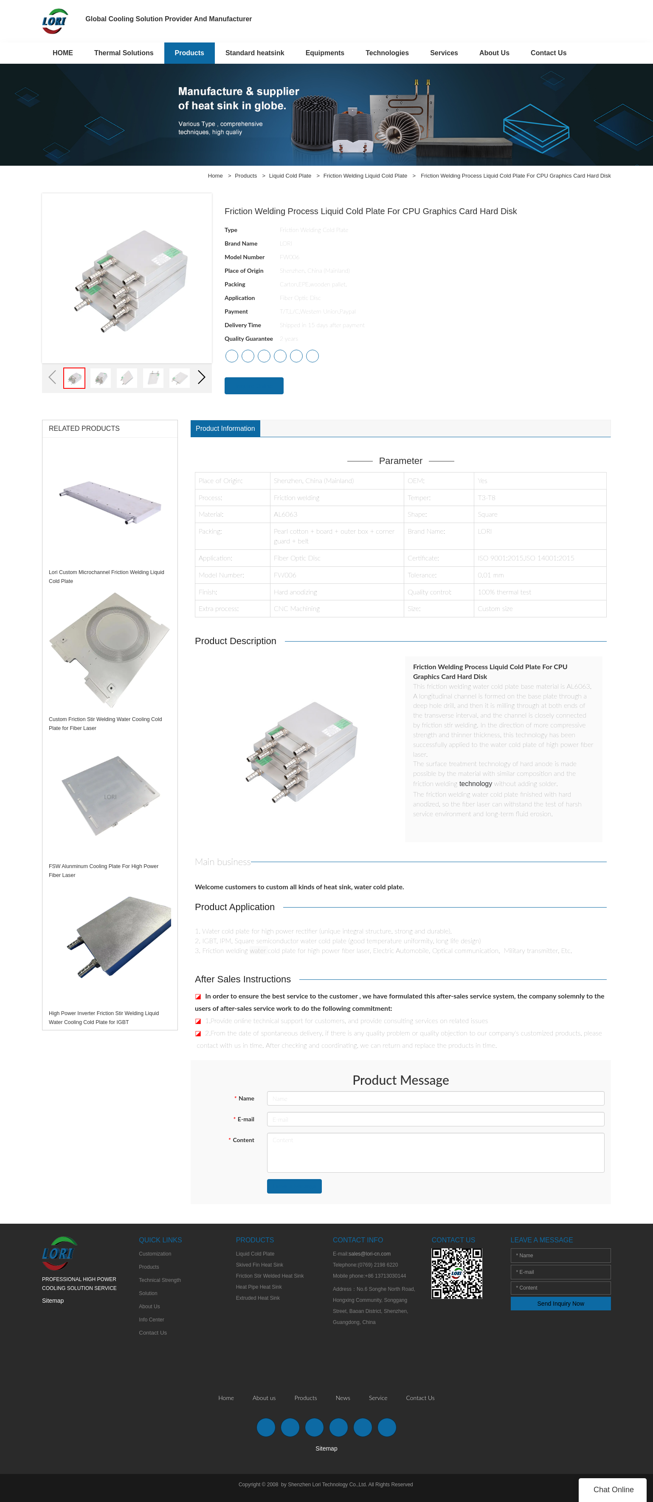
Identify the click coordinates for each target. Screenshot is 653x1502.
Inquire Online (254, 385)
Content (241, 1141)
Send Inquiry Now (561, 1305)
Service (378, 1399)
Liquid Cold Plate (291, 176)
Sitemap (53, 1302)
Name (244, 1099)
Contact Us (420, 1399)
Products (248, 176)
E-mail (243, 1120)
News (343, 1399)
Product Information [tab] (225, 428)
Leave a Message (294, 1187)
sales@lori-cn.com (370, 1256)
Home (217, 176)
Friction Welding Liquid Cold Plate (365, 176)
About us (264, 1399)
